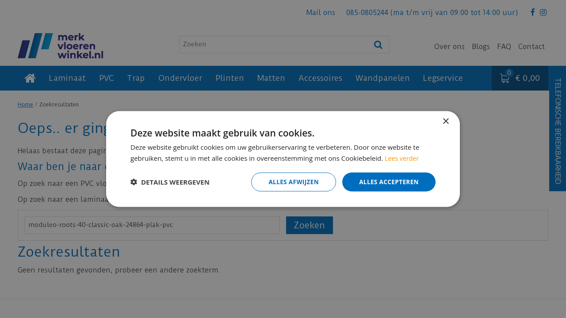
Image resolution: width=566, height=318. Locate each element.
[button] (170, 182)
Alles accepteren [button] (388, 182)
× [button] (445, 121)
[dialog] (283, 159)
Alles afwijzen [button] (291, 182)
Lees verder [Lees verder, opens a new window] (403, 157)
